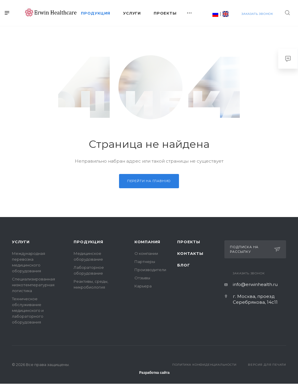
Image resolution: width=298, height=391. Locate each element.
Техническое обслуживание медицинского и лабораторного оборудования (28, 310)
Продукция (88, 241)
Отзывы (142, 278)
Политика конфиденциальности (204, 365)
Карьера (143, 286)
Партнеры (144, 261)
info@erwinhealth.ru (255, 284)
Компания (147, 241)
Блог (183, 265)
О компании (146, 253)
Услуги (21, 241)
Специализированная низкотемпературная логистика (33, 285)
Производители (150, 269)
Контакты (190, 253)
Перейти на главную (149, 181)
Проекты (188, 241)
